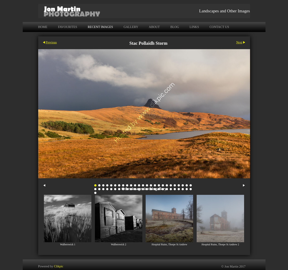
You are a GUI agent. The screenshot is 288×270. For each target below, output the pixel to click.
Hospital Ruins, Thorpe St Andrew (169, 244)
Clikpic (58, 266)
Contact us (219, 27)
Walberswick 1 (67, 244)
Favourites (67, 27)
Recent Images (100, 27)
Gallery (131, 27)
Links (194, 27)
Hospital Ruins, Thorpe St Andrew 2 (220, 244)
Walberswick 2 (118, 244)
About (154, 27)
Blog (174, 27)
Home (42, 27)
